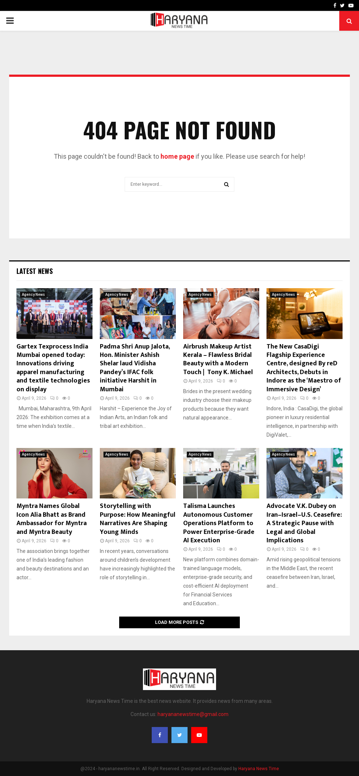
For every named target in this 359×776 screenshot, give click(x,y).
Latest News (34, 271)
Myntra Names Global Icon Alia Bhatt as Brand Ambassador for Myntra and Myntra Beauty (51, 519)
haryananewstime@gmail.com (193, 714)
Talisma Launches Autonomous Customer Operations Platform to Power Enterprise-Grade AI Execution (218, 523)
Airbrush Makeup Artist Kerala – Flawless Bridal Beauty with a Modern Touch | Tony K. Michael (218, 359)
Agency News (33, 295)
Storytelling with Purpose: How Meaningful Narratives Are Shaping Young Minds (137, 519)
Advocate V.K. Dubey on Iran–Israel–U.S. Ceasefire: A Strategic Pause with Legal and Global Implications (304, 523)
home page (177, 156)
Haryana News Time (258, 768)
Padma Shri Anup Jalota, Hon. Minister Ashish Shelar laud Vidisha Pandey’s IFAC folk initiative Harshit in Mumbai (135, 368)
